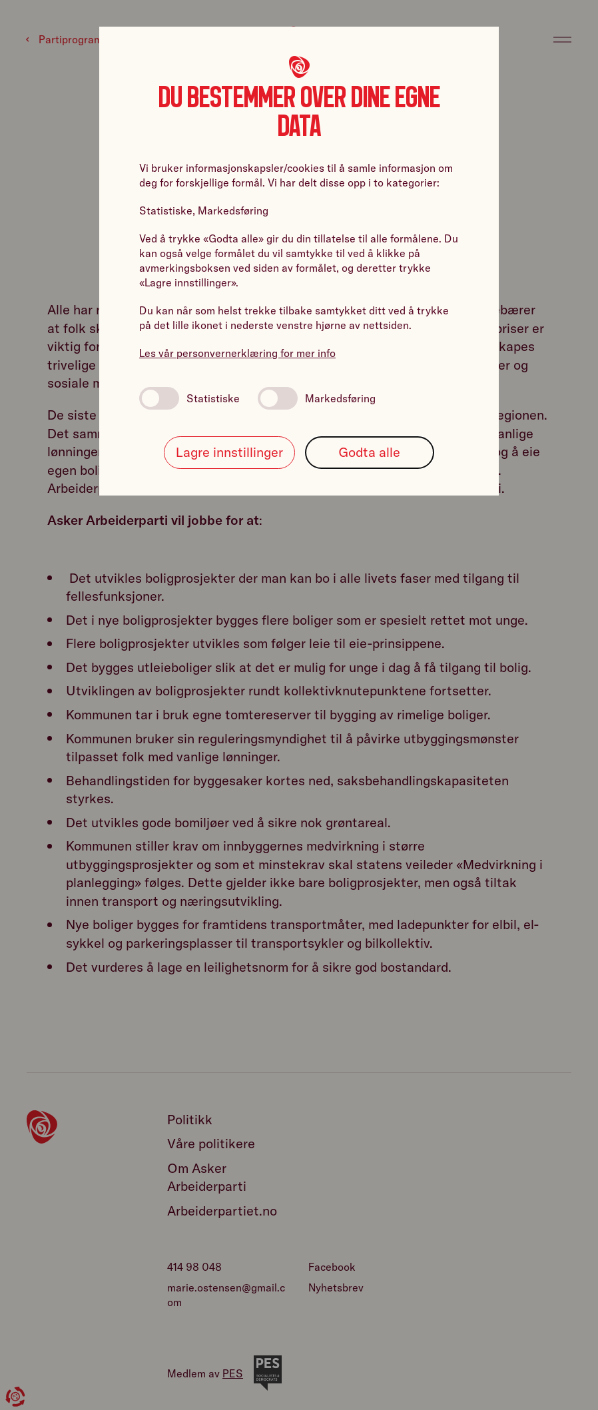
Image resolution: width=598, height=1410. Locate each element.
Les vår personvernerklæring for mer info (237, 353)
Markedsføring (317, 398)
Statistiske (189, 398)
